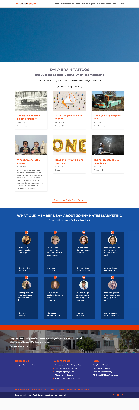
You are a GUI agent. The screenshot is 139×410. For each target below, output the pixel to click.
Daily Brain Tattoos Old (101, 365)
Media (122, 4)
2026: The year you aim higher (66, 368)
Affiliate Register (83, 389)
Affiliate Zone (71, 389)
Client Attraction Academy (64, 4)
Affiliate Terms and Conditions (54, 389)
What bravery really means (64, 375)
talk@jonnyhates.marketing (25, 365)
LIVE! (115, 4)
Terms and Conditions (22, 389)
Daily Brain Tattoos (104, 4)
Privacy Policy (37, 389)
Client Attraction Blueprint (85, 4)
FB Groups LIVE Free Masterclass (105, 375)
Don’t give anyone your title (65, 372)
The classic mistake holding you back (68, 365)
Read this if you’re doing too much (67, 378)
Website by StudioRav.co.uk (55, 395)
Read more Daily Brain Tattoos (69, 200)
